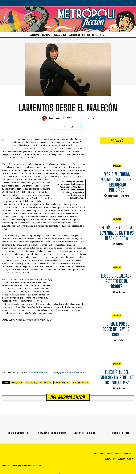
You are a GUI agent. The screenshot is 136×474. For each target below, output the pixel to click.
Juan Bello (118, 339)
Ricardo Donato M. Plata (118, 194)
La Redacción (119, 242)
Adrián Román (119, 290)
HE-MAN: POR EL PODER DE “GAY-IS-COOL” (116, 328)
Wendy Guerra (80, 382)
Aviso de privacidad (88, 472)
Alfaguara (16, 382)
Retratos (117, 267)
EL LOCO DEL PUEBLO (118, 431)
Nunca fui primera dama (38, 382)
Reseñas (71, 117)
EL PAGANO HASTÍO (18, 431)
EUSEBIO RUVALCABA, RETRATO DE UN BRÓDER (116, 280)
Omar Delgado (54, 118)
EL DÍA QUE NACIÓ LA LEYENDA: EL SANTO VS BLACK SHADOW (117, 232)
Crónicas (117, 165)
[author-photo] (106, 194)
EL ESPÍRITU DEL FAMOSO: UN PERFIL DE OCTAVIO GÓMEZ (117, 376)
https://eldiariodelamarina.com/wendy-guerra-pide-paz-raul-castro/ (55, 372)
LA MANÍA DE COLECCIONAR (51, 431)
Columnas (117, 315)
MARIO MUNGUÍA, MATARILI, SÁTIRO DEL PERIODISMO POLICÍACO (117, 180)
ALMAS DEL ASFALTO (84, 431)
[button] (104, 34)
